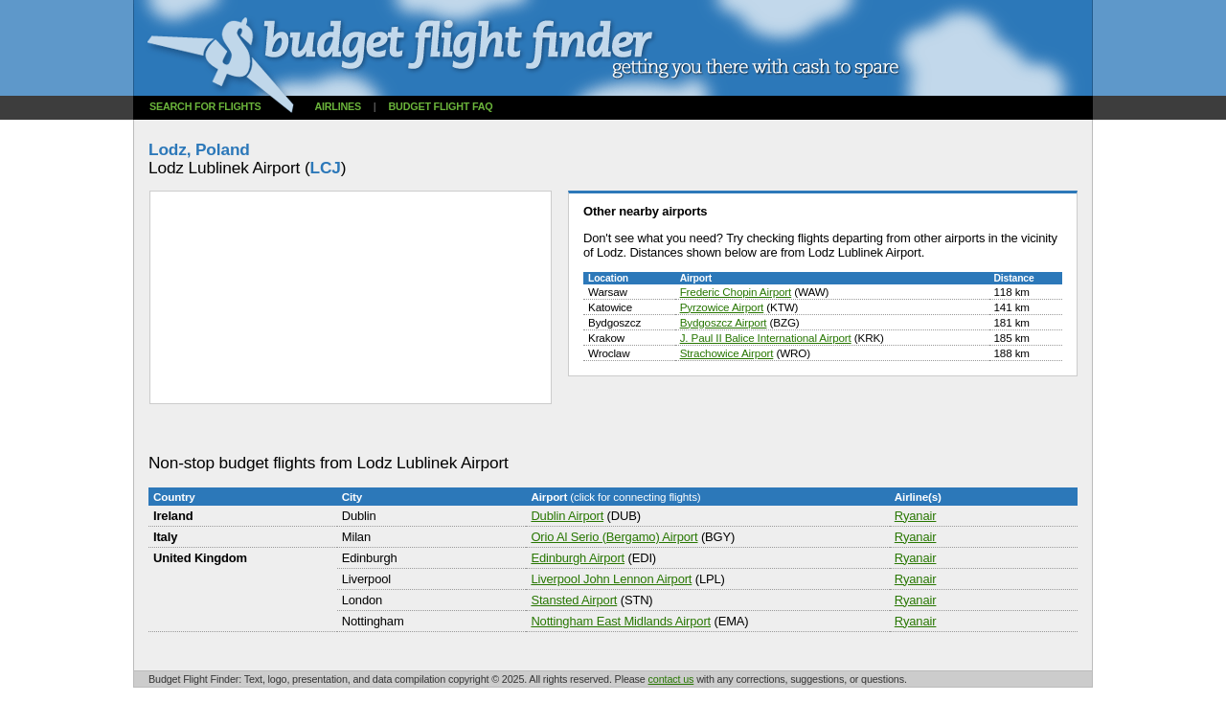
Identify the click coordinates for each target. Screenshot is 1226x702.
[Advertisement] (497, 429)
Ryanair (916, 516)
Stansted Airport (574, 600)
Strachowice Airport (727, 353)
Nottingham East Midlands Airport (621, 621)
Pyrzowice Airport (722, 307)
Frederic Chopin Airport (736, 291)
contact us (671, 679)
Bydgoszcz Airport (723, 322)
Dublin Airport (567, 516)
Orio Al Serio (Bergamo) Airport (614, 537)
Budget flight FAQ (441, 106)
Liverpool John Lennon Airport (611, 579)
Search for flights (205, 106)
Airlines (337, 106)
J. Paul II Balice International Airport (765, 337)
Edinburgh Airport (577, 558)
